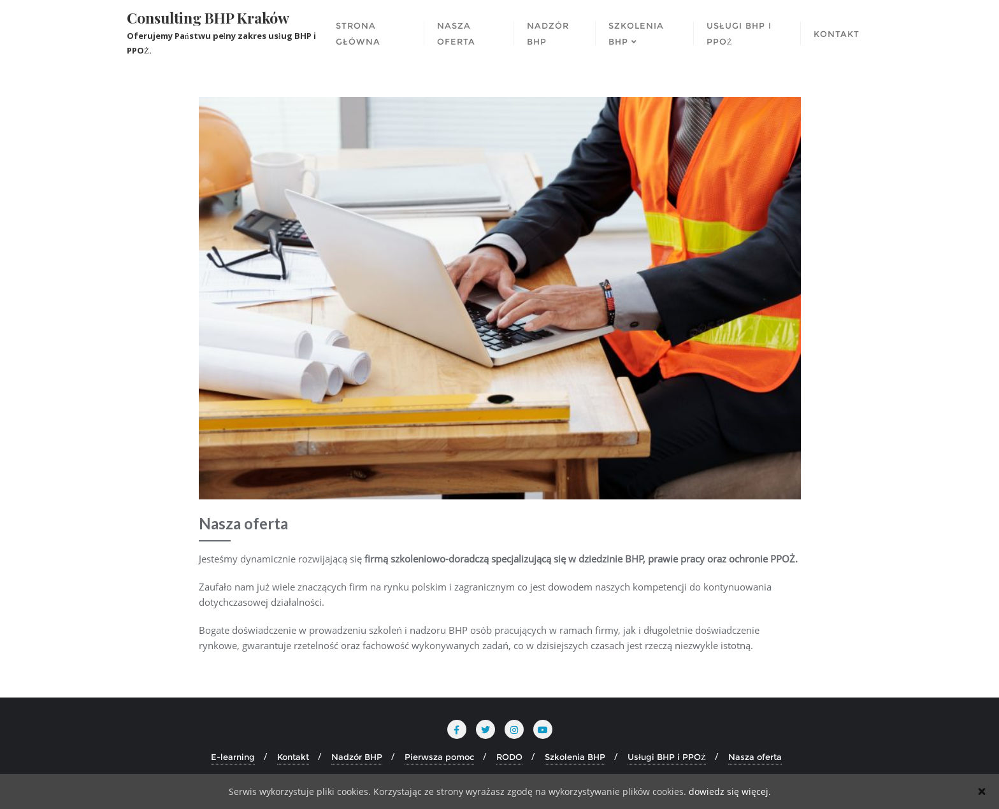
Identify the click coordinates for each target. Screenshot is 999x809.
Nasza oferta (755, 757)
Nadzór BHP (356, 757)
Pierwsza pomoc (439, 757)
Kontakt (293, 757)
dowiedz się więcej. (730, 791)
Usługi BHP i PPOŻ (667, 757)
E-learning (233, 757)
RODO (509, 757)
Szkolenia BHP (575, 757)
